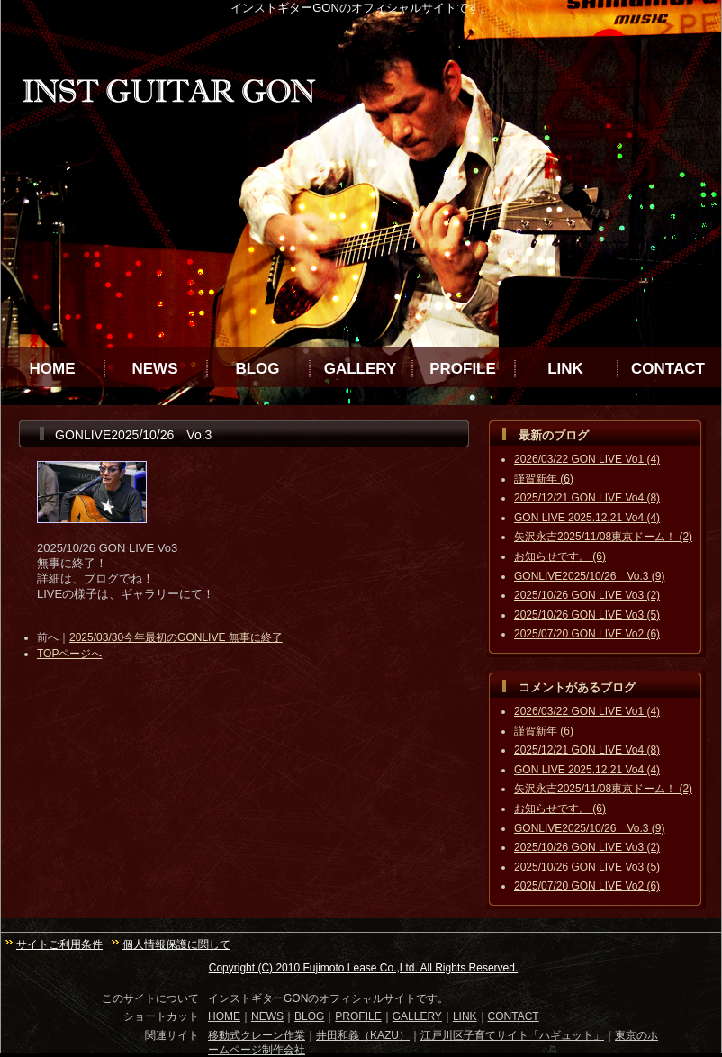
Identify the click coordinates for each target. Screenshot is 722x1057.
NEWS (155, 368)
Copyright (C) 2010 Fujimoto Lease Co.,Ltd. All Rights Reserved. (364, 968)
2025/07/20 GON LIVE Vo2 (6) (587, 634)
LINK (565, 368)
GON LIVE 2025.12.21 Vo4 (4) (587, 517)
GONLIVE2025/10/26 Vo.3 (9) (589, 576)
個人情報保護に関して (176, 944)
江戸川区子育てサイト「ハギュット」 (512, 1035)
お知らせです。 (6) (560, 556)
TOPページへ (69, 653)
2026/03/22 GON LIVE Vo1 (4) (587, 459)
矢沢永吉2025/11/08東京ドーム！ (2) (603, 536)
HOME (53, 368)
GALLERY (360, 368)
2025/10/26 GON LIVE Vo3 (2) (587, 595)
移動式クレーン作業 (256, 1035)
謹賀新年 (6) (543, 479)
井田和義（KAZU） (363, 1035)
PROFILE (462, 368)
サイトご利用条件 (59, 944)
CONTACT (668, 368)
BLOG (257, 368)
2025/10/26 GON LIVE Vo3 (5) (587, 615)
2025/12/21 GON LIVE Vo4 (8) (587, 498)
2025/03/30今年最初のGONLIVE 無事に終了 (176, 637)
